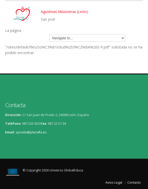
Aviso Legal (113, 182)
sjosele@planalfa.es (31, 132)
